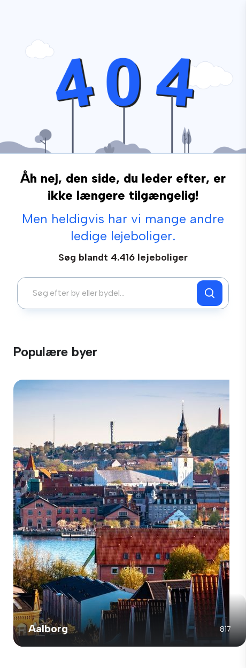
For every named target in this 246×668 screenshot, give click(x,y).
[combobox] (110, 293)
